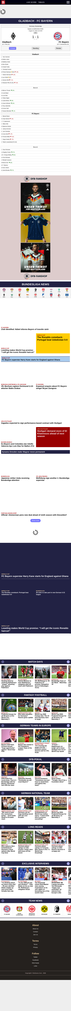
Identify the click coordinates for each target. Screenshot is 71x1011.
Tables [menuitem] (41, 2)
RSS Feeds (35, 987)
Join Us (35, 959)
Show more (35, 545)
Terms (35, 969)
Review (58, 73)
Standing (36, 73)
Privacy (35, 972)
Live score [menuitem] (32, 2)
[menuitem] (4, 2)
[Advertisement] (35, 30)
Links (35, 990)
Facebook (35, 984)
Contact (35, 956)
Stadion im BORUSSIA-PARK (35, 53)
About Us (35, 953)
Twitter (35, 981)
